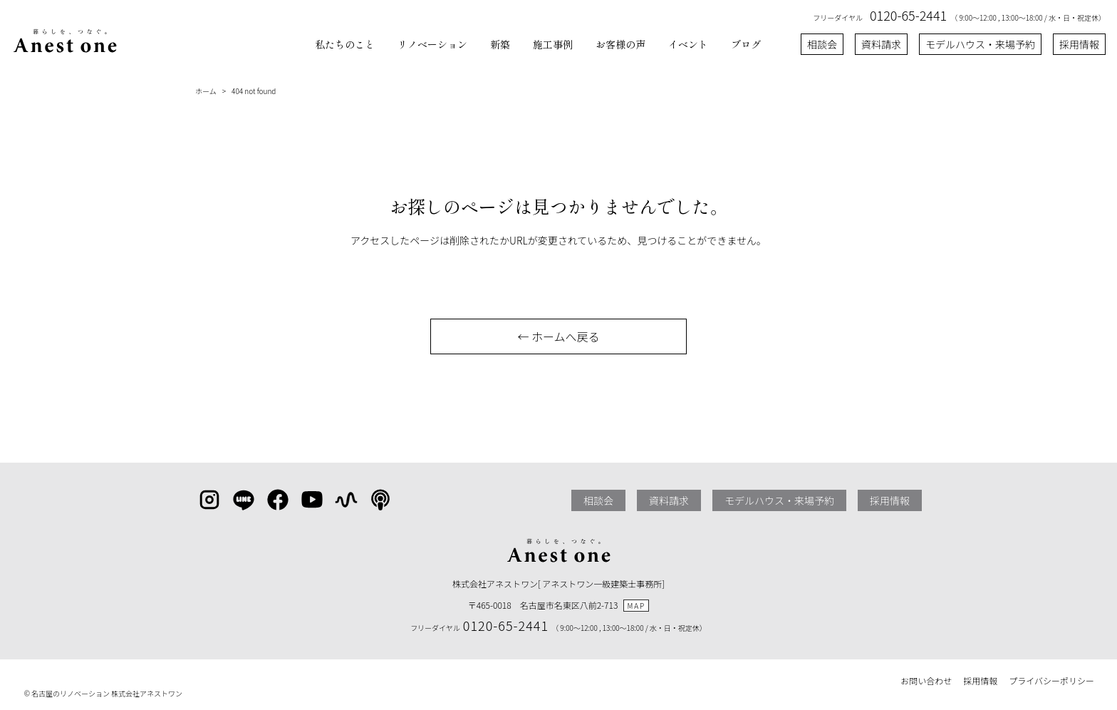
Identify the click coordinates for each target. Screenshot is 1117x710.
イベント (688, 44)
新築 (500, 44)
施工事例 (553, 44)
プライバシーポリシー (1051, 680)
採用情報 (1079, 44)
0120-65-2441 (908, 15)
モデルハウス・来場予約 (980, 44)
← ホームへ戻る (558, 336)
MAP (636, 605)
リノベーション (432, 44)
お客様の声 (620, 44)
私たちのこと (345, 44)
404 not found (254, 91)
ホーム (206, 91)
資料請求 (881, 44)
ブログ (746, 44)
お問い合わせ (926, 680)
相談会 (822, 44)
